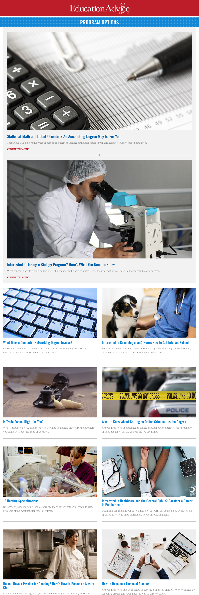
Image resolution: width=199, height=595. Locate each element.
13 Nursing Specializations (20, 500)
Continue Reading (18, 149)
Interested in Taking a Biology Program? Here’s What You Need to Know (61, 264)
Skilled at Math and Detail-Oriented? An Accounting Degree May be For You (63, 136)
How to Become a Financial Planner (125, 583)
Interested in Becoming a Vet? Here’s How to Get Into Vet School (145, 342)
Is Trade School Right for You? (23, 421)
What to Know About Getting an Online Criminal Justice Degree (144, 421)
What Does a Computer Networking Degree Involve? (37, 342)
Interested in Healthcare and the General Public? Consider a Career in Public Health (147, 502)
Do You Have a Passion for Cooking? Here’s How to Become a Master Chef (48, 585)
